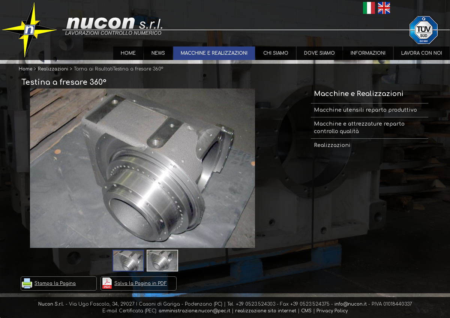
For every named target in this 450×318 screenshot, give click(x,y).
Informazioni (368, 53)
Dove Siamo (319, 53)
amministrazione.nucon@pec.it (194, 311)
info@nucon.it (350, 304)
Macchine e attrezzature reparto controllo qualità (359, 127)
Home (128, 53)
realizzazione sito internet (265, 311)
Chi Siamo (275, 53)
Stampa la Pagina (55, 283)
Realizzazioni (332, 145)
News (158, 53)
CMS (306, 311)
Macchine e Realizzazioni (214, 53)
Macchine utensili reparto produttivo (365, 110)
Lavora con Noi (421, 53)
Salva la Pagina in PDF (140, 283)
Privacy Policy (332, 311)
